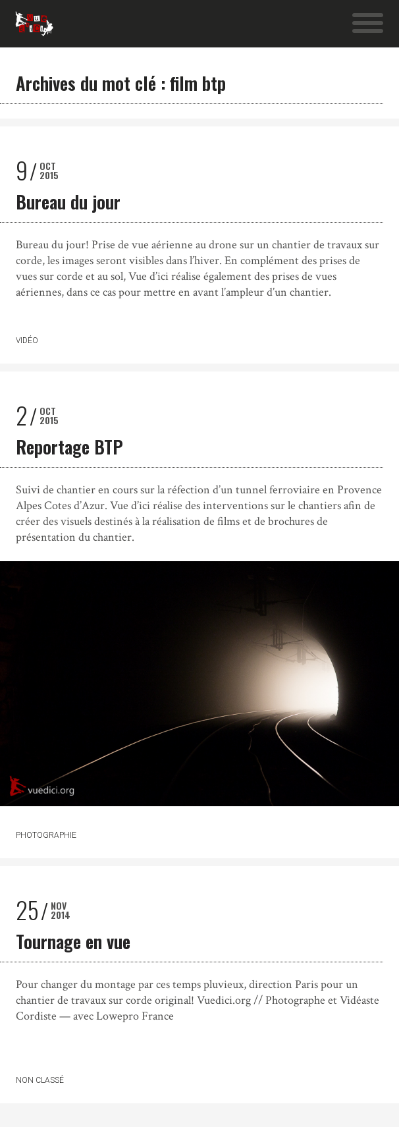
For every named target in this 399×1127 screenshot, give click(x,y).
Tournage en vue (73, 941)
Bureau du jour (68, 201)
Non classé (40, 1080)
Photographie (46, 835)
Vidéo (27, 340)
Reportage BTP (69, 446)
